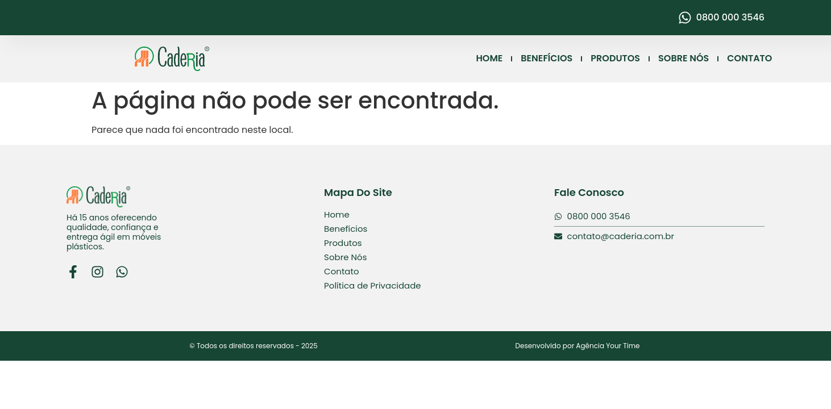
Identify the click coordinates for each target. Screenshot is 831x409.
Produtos (343, 243)
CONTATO (749, 58)
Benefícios (345, 229)
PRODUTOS (615, 58)
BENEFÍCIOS (546, 58)
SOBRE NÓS (683, 58)
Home (337, 214)
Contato (341, 271)
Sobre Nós (345, 257)
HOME (489, 58)
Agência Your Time (607, 345)
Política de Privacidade (372, 285)
